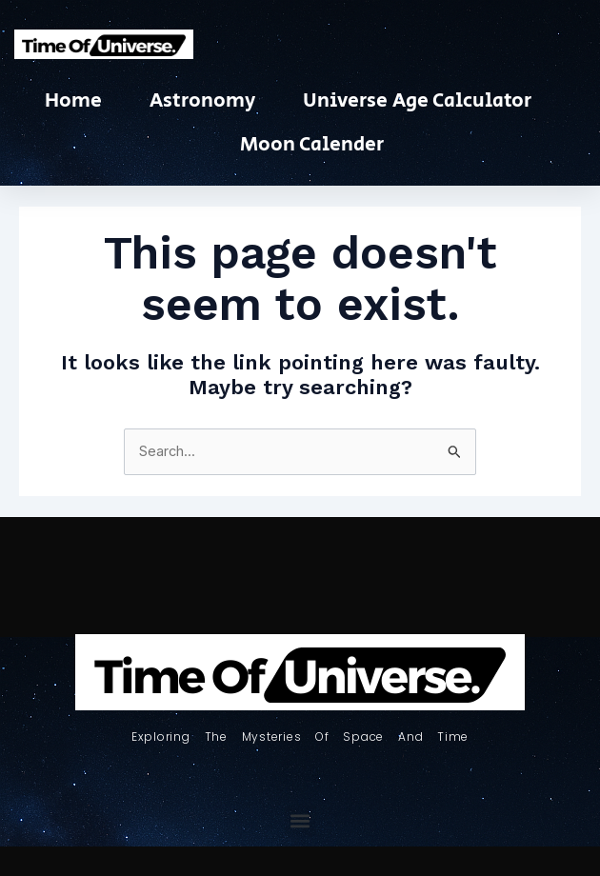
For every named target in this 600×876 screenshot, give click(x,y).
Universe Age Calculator (417, 101)
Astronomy (202, 101)
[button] (300, 821)
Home (73, 101)
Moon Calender (312, 144)
